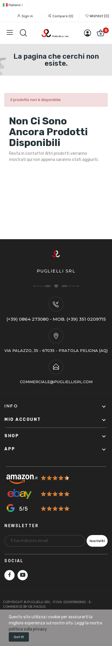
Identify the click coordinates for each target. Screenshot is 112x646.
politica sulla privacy (28, 629)
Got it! (19, 637)
